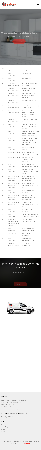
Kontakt (3, 431)
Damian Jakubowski (24, 443)
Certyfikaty (4, 427)
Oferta (3, 424)
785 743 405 (19, 43)
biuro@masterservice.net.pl (9, 409)
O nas (3, 429)
